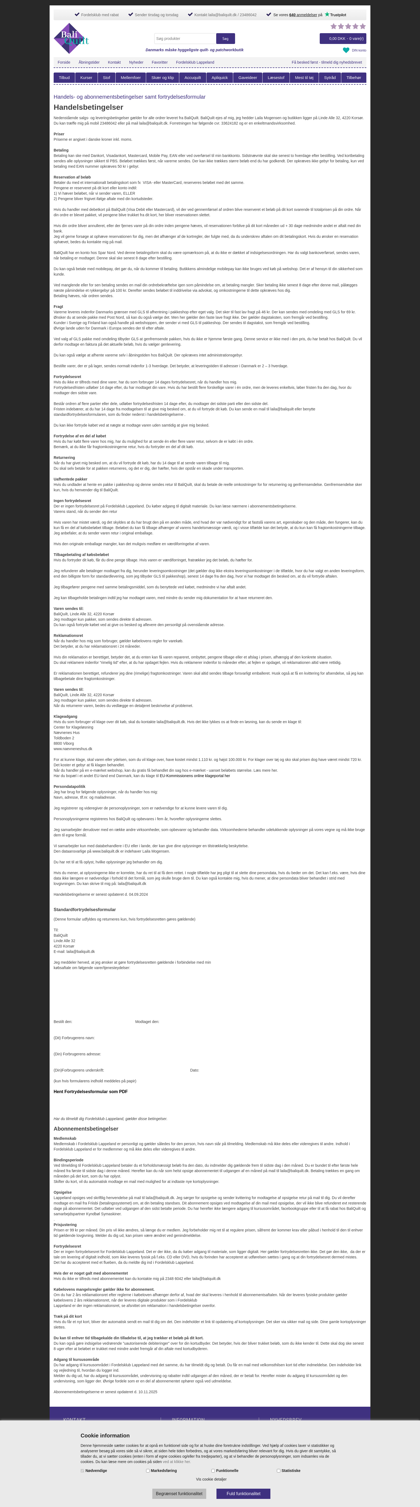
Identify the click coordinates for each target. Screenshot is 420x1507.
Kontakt (114, 62)
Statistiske (291, 1470)
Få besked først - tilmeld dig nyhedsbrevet (327, 62)
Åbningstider (89, 62)
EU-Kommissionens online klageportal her (195, 776)
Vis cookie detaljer (211, 1479)
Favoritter (160, 62)
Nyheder (136, 62)
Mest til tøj (304, 77)
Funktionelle (227, 1470)
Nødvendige (96, 1470)
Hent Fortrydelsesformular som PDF (91, 1091)
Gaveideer (248, 77)
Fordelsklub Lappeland (195, 62)
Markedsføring (164, 1470)
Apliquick (220, 77)
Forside (64, 62)
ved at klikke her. (177, 1462)
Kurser (86, 77)
